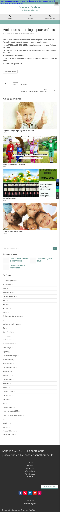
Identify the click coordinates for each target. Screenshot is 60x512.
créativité (6, 423)
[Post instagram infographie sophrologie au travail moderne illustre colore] (33, 260)
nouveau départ (8, 407)
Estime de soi (7, 363)
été (4, 328)
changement (7, 379)
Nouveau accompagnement (12, 415)
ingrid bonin (7, 308)
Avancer (6, 383)
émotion (6, 399)
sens (4, 300)
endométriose (8, 340)
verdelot (6, 304)
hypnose (6, 336)
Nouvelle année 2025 (10, 411)
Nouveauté (7, 284)
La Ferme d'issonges (10, 356)
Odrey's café (7, 332)
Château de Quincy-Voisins (12, 316)
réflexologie (7, 348)
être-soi (5, 387)
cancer (5, 427)
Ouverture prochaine (10, 280)
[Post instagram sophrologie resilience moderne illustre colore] (6, 267)
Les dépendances (9, 367)
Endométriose (8, 359)
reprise (5, 352)
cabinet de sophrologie (11, 324)
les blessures (7, 371)
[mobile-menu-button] (56, 3)
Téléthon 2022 (8, 292)
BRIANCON (7, 375)
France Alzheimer (9, 431)
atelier (5, 312)
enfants (5, 288)
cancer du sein (8, 391)
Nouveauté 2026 (8, 435)
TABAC (5, 403)
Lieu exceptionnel (9, 296)
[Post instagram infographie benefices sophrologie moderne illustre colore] (6, 260)
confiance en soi (8, 344)
